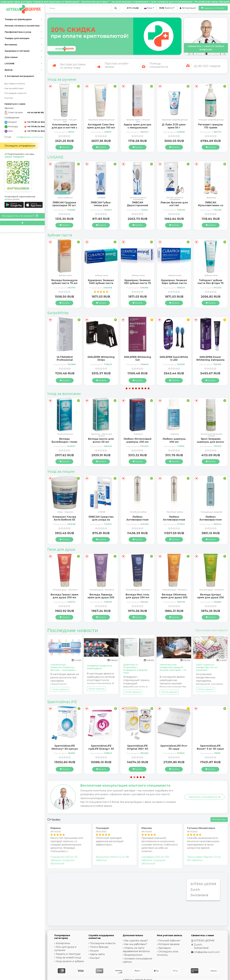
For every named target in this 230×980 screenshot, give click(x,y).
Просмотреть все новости (211, 630)
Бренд (9, 69)
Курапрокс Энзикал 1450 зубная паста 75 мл (137, 283)
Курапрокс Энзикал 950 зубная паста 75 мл (174, 283)
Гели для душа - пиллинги (65, 590)
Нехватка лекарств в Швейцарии (99, 667)
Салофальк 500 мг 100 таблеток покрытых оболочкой (155, 860)
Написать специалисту (204, 796)
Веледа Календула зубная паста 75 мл (101, 282)
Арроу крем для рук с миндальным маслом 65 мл (174, 127)
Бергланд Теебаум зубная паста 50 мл (64, 282)
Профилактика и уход (18, 32)
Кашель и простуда (68, 954)
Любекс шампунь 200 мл (210, 440)
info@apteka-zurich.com (29, 137)
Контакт (9, 98)
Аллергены (63, 943)
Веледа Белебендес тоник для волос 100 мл (101, 441)
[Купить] (64, 147)
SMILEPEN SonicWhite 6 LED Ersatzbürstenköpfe (210, 360)
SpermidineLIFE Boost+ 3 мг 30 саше (64, 747)
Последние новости (15, 93)
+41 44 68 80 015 (35, 112)
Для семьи (11, 57)
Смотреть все (219, 819)
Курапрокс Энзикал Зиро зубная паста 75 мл (211, 283)
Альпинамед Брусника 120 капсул (64, 440)
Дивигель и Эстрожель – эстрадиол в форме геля (135, 668)
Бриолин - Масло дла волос (138, 435)
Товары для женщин (17, 38)
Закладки (164, 948)
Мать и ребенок (101, 198)
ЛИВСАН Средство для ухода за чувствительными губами (137, 521)
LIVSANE (9, 63)
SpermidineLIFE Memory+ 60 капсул (101, 747)
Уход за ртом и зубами (70, 961)
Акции (94, 950)
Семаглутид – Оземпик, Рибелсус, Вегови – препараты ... (64, 667)
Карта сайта (97, 954)
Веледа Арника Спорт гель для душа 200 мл (64, 597)
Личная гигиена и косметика (22, 25)
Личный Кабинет (169, 940)
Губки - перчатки (102, 512)
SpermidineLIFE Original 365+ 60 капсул (174, 748)
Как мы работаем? (135, 944)
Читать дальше (60, 689)
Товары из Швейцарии (18, 19)
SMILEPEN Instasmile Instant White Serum (64, 358)
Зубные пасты (65, 275)
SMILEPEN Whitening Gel (174, 358)
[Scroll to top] (22, 223)
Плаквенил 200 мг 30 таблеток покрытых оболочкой (64, 860)
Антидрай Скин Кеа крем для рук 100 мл (137, 126)
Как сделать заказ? (136, 940)
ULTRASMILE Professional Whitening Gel (101, 360)
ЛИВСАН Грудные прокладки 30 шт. (101, 204)
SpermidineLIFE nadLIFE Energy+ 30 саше (137, 748)
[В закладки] (50, 86)
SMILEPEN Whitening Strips (137, 358)
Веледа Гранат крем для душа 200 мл (101, 596)
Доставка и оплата (15, 83)
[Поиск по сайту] (115, 8)
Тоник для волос (102, 434)
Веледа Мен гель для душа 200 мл (174, 596)
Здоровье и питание (17, 51)
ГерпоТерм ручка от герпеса (64, 126)
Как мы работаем (14, 88)
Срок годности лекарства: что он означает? (206, 667)
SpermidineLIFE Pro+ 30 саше (210, 747)
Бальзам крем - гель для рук (101, 120)
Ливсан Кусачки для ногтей (210, 204)
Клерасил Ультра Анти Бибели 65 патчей (101, 519)
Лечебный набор (175, 512)
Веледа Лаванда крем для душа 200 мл (137, 597)
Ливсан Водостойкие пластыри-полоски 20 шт (64, 207)
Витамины (11, 44)
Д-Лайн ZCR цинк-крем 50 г (210, 126)
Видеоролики (133, 954)
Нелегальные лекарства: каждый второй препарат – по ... (173, 668)
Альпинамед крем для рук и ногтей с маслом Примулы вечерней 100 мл (101, 129)
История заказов (168, 944)
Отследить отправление (20, 145)
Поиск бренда (99, 946)
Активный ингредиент (19, 76)
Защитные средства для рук (138, 120)
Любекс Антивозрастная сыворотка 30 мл (174, 519)
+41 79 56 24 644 (35, 122)
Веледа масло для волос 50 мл (137, 440)
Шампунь (65, 434)
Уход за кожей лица (68, 957)
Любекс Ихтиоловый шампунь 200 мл (174, 440)
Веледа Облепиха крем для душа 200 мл (210, 597)
